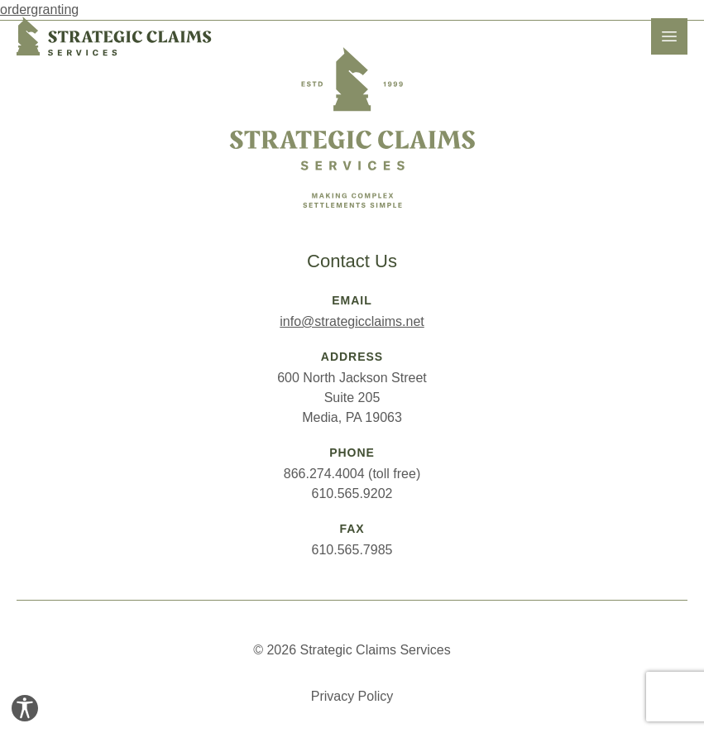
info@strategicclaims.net (352, 321)
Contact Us (352, 261)
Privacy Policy (352, 696)
